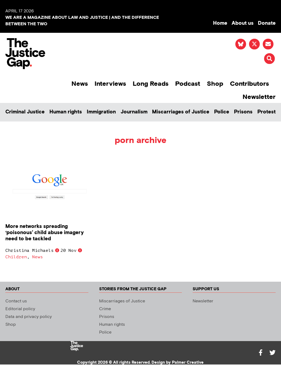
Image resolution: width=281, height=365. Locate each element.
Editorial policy (20, 309)
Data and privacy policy (28, 317)
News (79, 84)
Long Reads (150, 84)
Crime (105, 309)
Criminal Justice (25, 112)
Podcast (187, 84)
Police (221, 112)
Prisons (243, 112)
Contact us (16, 301)
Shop (215, 84)
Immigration (101, 112)
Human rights (65, 112)
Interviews (110, 84)
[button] (269, 58)
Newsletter (259, 97)
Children (16, 257)
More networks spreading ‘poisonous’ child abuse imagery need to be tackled (44, 232)
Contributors (249, 84)
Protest (266, 112)
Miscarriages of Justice (180, 112)
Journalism (134, 112)
